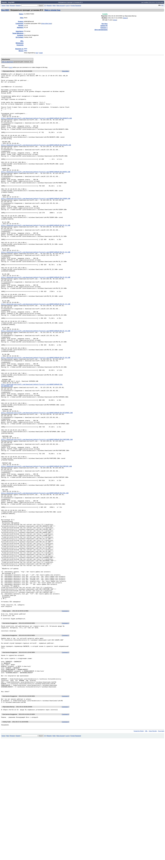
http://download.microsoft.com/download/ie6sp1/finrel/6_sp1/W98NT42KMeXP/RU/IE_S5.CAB (35, 318)
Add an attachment (7, 62)
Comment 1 (65, 717)
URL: (22, 41)
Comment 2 (65, 731)
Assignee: (20, 35)
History (125, 18)
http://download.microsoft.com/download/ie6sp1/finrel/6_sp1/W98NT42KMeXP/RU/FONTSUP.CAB (36, 545)
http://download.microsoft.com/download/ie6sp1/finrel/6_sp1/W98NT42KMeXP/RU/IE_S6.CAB (35, 414)
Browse (12, 5)
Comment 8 (65, 834)
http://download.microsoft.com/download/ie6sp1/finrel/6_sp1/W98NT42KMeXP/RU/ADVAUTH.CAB (36, 127)
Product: (21, 21)
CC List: (105, 20)
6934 (25, 49)
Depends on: (19, 49)
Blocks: (21, 51)
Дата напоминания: (101, 29)
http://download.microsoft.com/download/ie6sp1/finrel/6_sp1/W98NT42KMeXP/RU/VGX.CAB (35, 577)
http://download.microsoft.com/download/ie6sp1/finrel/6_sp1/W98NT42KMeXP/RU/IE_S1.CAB (35, 256)
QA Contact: (20, 37)
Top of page (161, 852)
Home (3, 5)
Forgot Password (76, 5)
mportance (19, 31)
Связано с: (104, 27)
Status (21, 14)
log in (10, 67)
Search (18, 5)
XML (146, 852)
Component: (20, 23)
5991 (25, 51)
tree (37, 53)
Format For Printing (139, 852)
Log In (68, 5)
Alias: (22, 17)
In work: (105, 14)
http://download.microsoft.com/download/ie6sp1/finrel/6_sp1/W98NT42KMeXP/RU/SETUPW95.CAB (37, 481)
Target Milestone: (18, 33)
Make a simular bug (52, 10)
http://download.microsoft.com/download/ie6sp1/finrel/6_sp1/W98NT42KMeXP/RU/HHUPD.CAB (35, 191)
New (7, 5)
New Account (61, 5)
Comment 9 (65, 842)
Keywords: (20, 45)
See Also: (105, 23)
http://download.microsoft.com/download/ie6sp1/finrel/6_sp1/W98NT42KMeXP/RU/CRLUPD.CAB (36, 159)
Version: (21, 25)
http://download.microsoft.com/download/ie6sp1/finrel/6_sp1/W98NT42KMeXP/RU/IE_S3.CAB (35, 382)
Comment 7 (65, 827)
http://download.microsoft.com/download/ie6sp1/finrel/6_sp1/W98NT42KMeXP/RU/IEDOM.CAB (35, 224)
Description (65, 71)
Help (54, 5)
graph (41, 53)
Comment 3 (65, 744)
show (115, 20)
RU (163, 5)
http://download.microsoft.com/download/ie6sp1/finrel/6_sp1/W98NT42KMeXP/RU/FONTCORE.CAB (37, 513)
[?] (45, 5)
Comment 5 (65, 764)
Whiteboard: (20, 43)
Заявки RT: (104, 25)
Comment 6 (65, 815)
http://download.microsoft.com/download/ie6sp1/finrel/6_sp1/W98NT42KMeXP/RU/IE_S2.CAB (35, 288)
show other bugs (46, 23)
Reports (49, 5)
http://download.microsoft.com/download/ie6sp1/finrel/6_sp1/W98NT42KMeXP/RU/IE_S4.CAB (35, 350)
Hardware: (20, 27)
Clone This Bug (153, 852)
